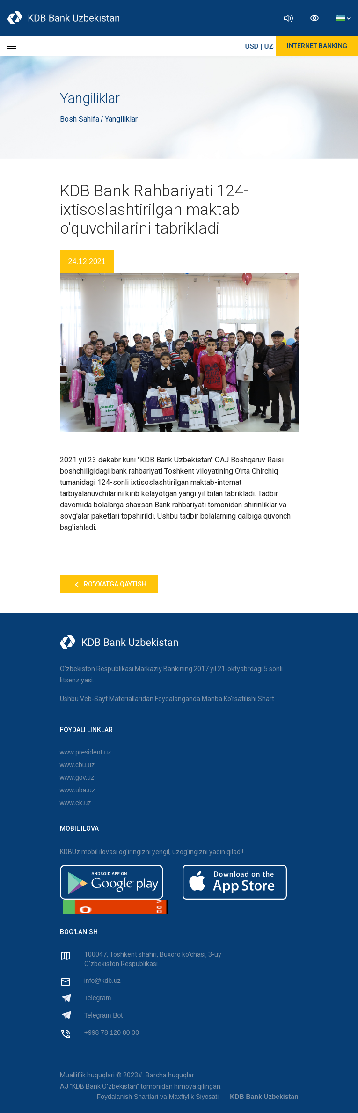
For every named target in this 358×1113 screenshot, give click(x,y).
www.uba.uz (77, 790)
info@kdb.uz (102, 980)
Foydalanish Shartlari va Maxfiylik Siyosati (158, 1096)
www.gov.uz (77, 777)
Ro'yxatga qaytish (108, 584)
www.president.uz (85, 752)
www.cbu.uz (77, 765)
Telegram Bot (103, 1015)
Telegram (97, 998)
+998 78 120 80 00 (111, 1032)
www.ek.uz (75, 802)
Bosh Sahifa (80, 119)
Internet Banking (317, 46)
